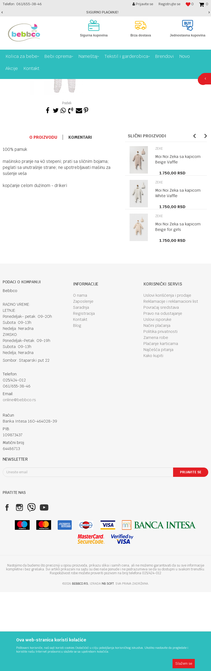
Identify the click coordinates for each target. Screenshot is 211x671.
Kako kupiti (153, 434)
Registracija (84, 392)
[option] (105, 12)
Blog (77, 404)
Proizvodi (26, 83)
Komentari (80, 216)
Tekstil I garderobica (54, 83)
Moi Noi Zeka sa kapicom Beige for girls (178, 306)
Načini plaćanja (156, 404)
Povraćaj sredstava (161, 386)
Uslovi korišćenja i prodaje (167, 374)
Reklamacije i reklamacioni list (170, 380)
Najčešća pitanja (158, 428)
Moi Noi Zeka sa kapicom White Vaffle (178, 272)
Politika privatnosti (160, 410)
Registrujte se (169, 4)
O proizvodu (43, 216)
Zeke (100, 83)
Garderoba (83, 83)
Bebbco (8, 83)
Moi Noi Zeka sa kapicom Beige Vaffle (178, 238)
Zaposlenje (83, 380)
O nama (80, 374)
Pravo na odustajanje (162, 392)
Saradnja (81, 386)
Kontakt (80, 398)
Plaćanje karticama (160, 422)
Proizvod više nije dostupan (143, 141)
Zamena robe (155, 416)
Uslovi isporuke (157, 398)
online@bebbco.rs (19, 478)
